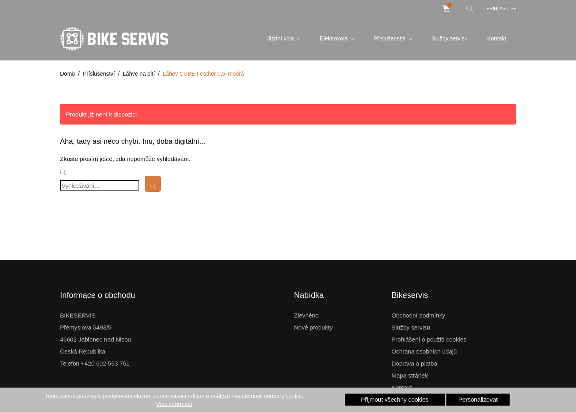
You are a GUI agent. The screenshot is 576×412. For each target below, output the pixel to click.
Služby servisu (450, 38)
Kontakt (496, 38)
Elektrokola (334, 38)
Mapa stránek (410, 375)
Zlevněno (306, 315)
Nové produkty (313, 327)
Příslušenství (390, 38)
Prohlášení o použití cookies (429, 339)
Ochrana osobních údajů (424, 351)
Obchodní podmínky (418, 315)
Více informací (174, 404)
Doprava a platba (414, 363)
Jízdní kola (281, 38)
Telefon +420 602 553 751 (95, 363)
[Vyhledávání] (99, 185)
